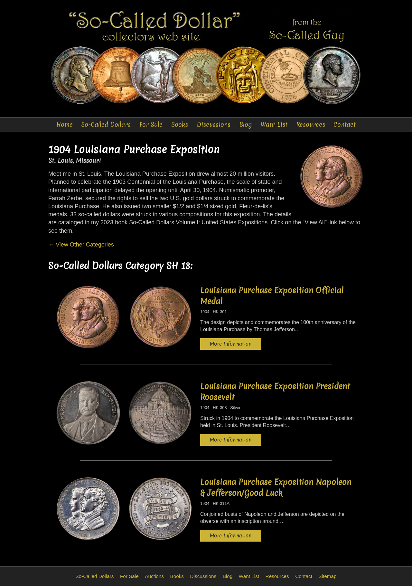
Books (179, 124)
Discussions (213, 124)
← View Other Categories (81, 244)
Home (64, 124)
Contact (344, 124)
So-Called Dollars (106, 124)
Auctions (154, 576)
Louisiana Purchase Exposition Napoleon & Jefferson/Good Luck (275, 487)
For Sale (151, 124)
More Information (230, 343)
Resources (310, 124)
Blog (245, 124)
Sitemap (327, 576)
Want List (273, 124)
